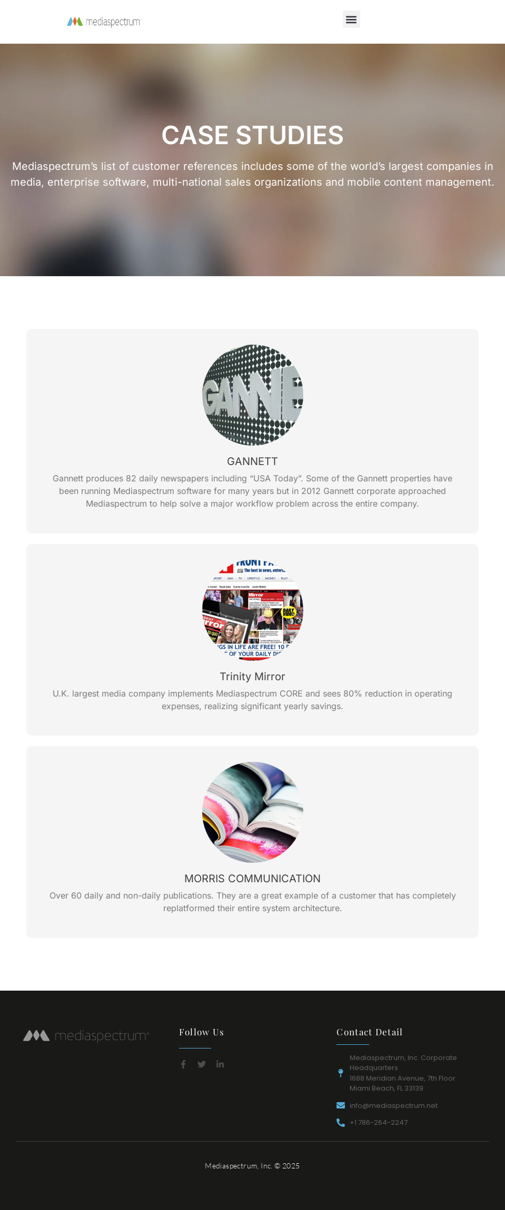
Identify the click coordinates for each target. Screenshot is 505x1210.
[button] (351, 19)
